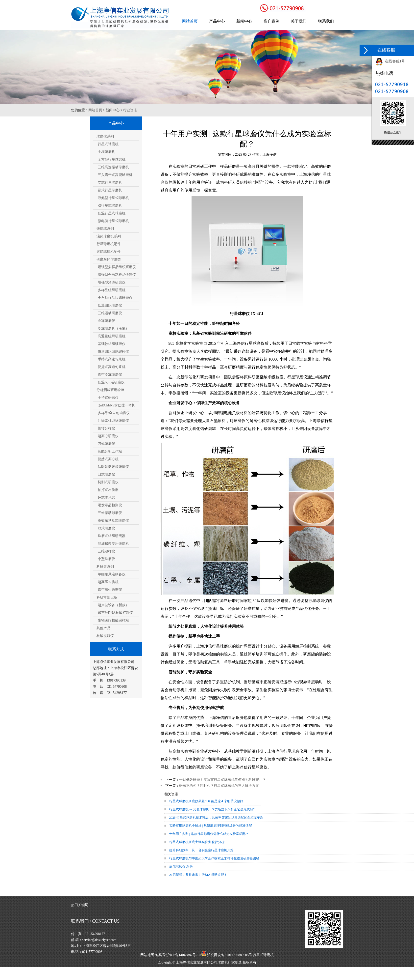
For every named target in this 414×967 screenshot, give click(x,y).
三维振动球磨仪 (110, 513)
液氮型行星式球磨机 (113, 198)
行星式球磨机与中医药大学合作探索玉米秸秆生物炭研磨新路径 (214, 858)
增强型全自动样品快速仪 (117, 275)
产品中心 (217, 21)
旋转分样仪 (106, 428)
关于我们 (299, 21)
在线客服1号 (390, 61)
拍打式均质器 (108, 490)
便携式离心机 (108, 459)
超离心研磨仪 (108, 436)
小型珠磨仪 (106, 559)
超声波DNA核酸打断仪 (115, 613)
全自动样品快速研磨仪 (115, 298)
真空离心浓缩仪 (110, 590)
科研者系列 (105, 567)
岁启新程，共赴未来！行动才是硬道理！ (198, 875)
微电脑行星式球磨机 (113, 221)
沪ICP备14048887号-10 (183, 955)
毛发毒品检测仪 (110, 505)
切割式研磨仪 (108, 482)
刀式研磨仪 (106, 444)
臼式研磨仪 (106, 474)
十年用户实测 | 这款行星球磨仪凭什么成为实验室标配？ (209, 834)
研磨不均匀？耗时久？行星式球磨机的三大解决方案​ (219, 786)
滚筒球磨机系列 (109, 236)
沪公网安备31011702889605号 (226, 955)
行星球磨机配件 (109, 244)
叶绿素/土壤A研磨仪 (113, 421)
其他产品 (103, 628)
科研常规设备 (107, 597)
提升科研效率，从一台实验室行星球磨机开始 (201, 850)
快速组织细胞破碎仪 (113, 351)
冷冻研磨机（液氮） (113, 328)
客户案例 (271, 21)
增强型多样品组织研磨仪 (117, 267)
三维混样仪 (106, 551)
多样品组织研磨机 (111, 290)
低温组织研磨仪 (110, 305)
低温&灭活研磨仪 (111, 382)
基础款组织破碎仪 (111, 344)
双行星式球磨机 (110, 205)
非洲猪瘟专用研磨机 (113, 543)
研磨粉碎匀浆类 (109, 259)
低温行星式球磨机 (111, 213)
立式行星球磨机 (110, 182)
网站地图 (147, 955)
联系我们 (326, 21)
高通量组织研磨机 (111, 336)
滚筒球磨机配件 (109, 252)
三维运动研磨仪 (110, 313)
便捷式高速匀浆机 (111, 367)
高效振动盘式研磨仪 (113, 520)
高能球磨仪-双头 (181, 866)
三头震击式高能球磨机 (115, 175)
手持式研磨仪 (108, 397)
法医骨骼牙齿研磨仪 (113, 467)
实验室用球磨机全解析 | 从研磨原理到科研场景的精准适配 (210, 825)
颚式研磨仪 (106, 528)
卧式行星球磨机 (110, 190)
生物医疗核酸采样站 (113, 620)
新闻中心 (244, 21)
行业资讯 (130, 110)
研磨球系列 (105, 228)
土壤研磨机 (106, 152)
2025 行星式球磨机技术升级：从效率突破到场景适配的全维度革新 (216, 817)
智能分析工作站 (110, 451)
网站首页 (190, 21)
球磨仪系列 (105, 136)
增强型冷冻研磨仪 (111, 282)
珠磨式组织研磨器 (111, 536)
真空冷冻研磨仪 (110, 374)
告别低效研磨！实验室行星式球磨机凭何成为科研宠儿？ (222, 780)
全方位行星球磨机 (111, 159)
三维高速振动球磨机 (113, 167)
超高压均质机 (108, 582)
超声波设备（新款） (113, 605)
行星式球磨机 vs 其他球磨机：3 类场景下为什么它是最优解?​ (212, 809)
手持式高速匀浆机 (111, 359)
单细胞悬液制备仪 (111, 574)
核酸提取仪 (105, 636)
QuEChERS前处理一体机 (116, 405)
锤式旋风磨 (106, 497)
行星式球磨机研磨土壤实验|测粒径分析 (197, 842)
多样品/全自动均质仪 (114, 413)
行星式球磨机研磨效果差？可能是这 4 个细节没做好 (206, 801)
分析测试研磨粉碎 (110, 390)
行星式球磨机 (108, 144)
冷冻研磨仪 (106, 321)
